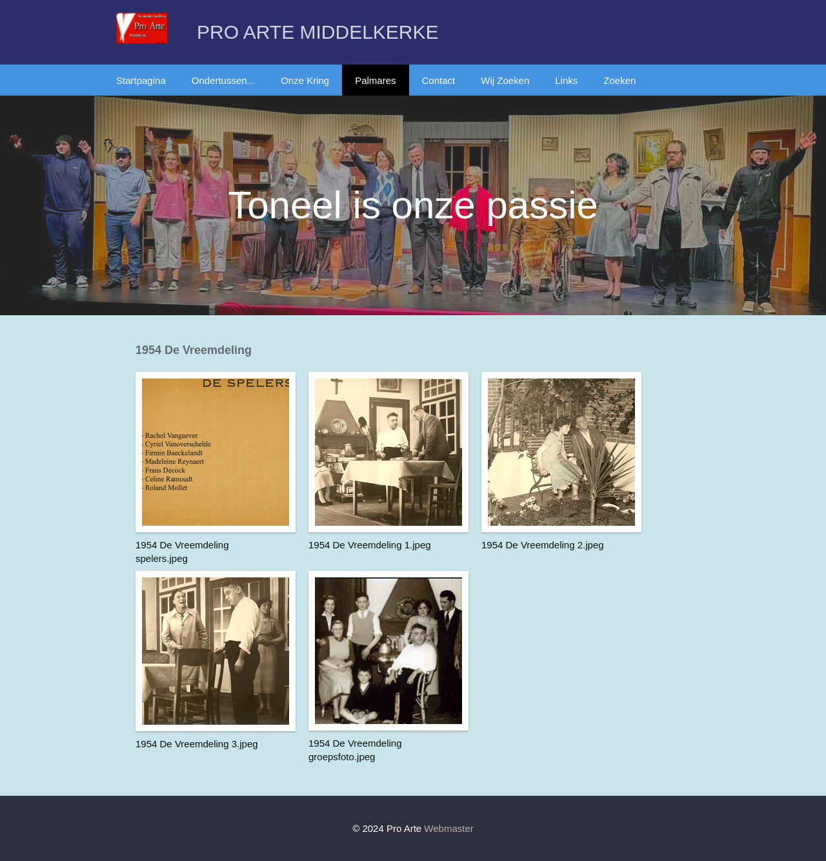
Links (566, 80)
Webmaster (448, 828)
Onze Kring (305, 80)
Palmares (375, 80)
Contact (439, 80)
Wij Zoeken (505, 80)
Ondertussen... (223, 80)
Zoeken (619, 80)
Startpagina (141, 80)
